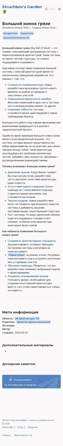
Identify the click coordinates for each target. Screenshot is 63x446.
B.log (20, 427)
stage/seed (11, 33)
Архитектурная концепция (33, 322)
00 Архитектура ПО (27, 318)
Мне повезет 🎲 (23, 435)
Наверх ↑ (7, 435)
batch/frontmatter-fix (17, 37)
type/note (27, 33)
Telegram (32, 427)
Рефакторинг (16, 255)
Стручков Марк (18, 420)
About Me (7, 427)
